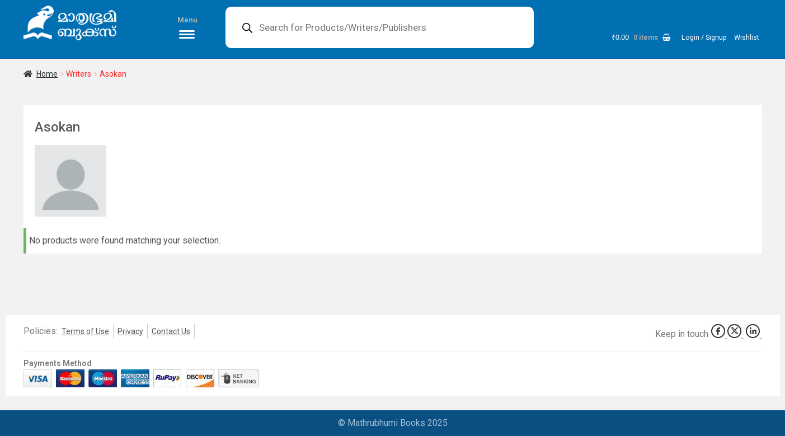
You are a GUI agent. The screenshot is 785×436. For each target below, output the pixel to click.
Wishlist (746, 37)
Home (47, 73)
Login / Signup (704, 37)
